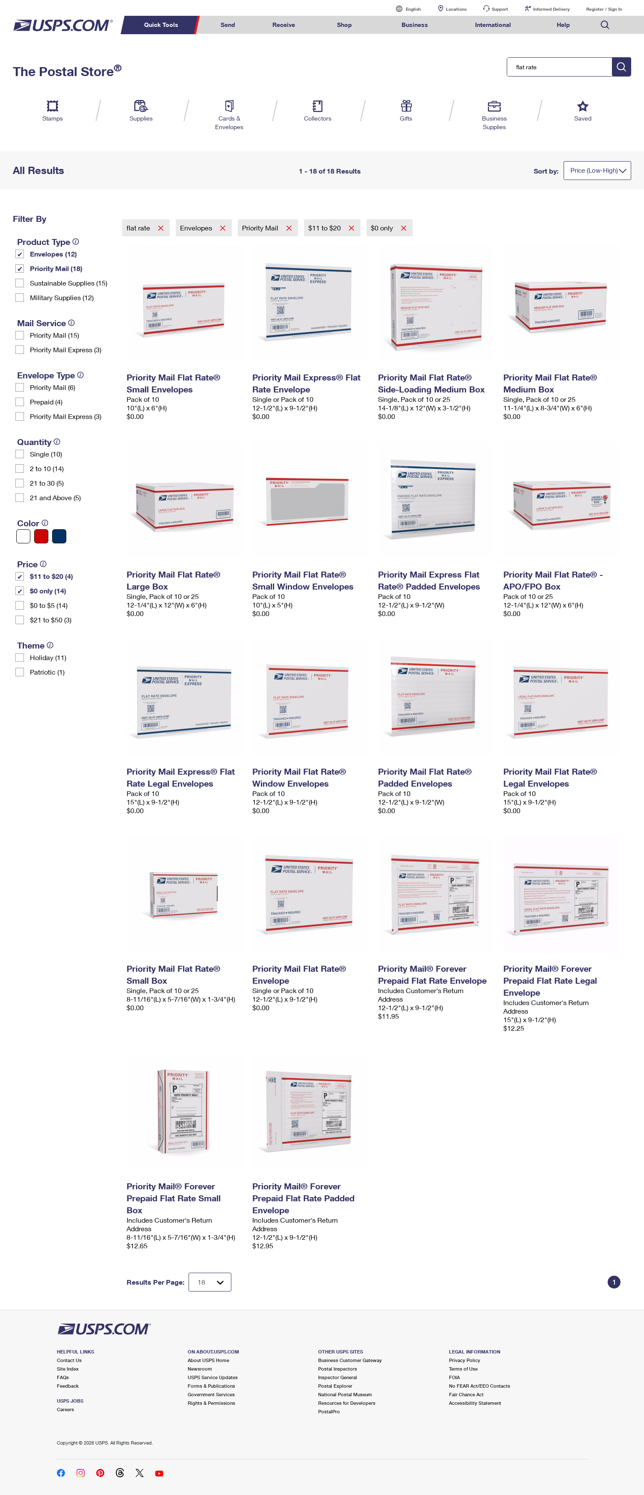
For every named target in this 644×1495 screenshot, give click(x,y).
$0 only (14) (48, 591)
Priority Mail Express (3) (65, 349)
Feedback (68, 1386)
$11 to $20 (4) (51, 576)
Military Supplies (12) (62, 297)
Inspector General (337, 1377)
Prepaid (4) (46, 402)
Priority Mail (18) (56, 268)
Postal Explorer (335, 1386)
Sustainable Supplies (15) (68, 283)
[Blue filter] (59, 536)
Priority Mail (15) (54, 335)
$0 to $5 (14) (49, 605)
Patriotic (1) (47, 672)
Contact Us (69, 1360)
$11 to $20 (325, 228)
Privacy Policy (464, 1360)
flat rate (139, 228)
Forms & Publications (211, 1386)
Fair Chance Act (466, 1394)
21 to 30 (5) (47, 483)
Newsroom (200, 1368)
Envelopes (197, 228)
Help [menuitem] (563, 24)
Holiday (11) (48, 657)
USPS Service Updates (213, 1377)
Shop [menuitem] (344, 24)
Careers (65, 1409)
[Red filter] (41, 536)
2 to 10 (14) (47, 468)
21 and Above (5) (55, 497)
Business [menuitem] (415, 24)
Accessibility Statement (475, 1403)
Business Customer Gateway (350, 1360)
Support (500, 9)
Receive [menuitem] (283, 24)
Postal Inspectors (337, 1368)
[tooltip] (75, 241)
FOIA (454, 1377)
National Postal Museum (345, 1394)
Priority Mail (261, 228)
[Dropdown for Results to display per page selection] (210, 1282)
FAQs (63, 1377)
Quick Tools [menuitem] (161, 24)
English (404, 9)
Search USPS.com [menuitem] (605, 25)
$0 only (383, 228)
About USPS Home (208, 1360)
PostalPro (329, 1411)
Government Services (211, 1394)
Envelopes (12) (53, 254)
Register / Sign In (604, 9)
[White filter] (23, 536)
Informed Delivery (551, 9)
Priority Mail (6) (52, 387)
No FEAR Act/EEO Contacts (479, 1386)
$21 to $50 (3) (50, 620)
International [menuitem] (493, 24)
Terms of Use (463, 1368)
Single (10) (46, 454)
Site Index (68, 1368)
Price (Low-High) (594, 170)
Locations (456, 9)
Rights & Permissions (211, 1403)
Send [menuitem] (228, 24)
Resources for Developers (346, 1403)
